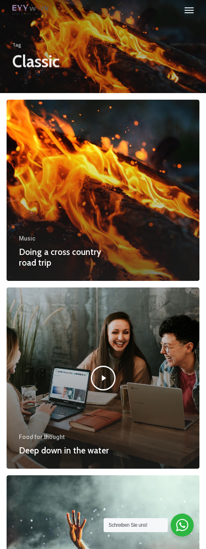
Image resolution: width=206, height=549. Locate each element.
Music (27, 238)
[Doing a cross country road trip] (103, 190)
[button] (189, 10)
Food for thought (42, 437)
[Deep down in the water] (103, 378)
